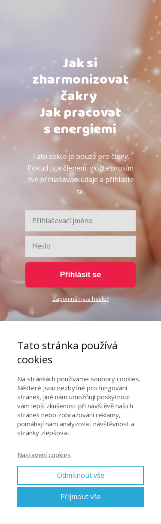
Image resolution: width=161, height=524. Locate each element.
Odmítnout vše (80, 475)
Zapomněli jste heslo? (80, 298)
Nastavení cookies (44, 454)
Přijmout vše (81, 496)
